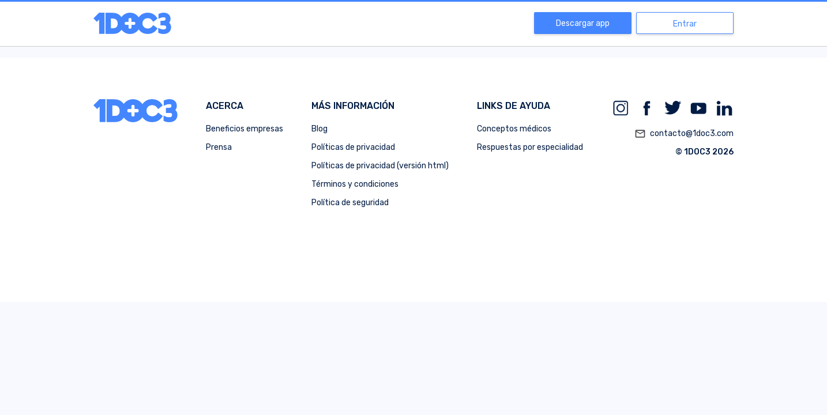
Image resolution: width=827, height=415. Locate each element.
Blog (319, 129)
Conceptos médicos (514, 129)
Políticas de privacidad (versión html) (380, 166)
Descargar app (583, 23)
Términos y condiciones (355, 184)
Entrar (685, 24)
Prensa (219, 147)
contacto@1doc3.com (684, 133)
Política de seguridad (350, 202)
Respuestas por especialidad (530, 147)
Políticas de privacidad (353, 147)
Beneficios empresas (244, 129)
